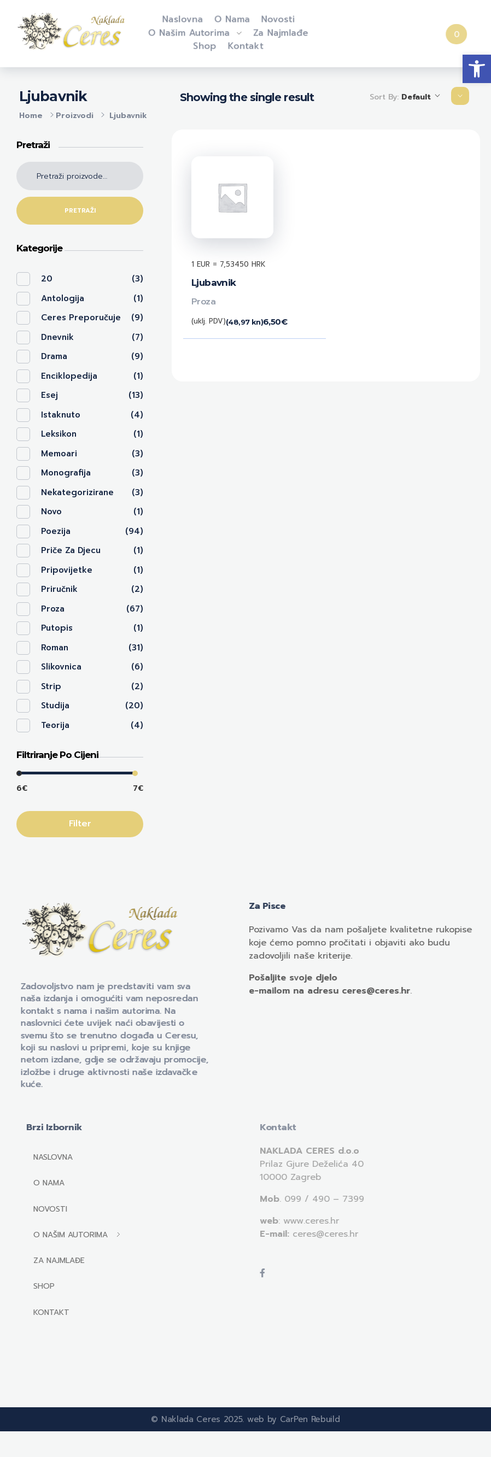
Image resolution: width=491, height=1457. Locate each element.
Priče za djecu (71, 550)
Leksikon (59, 434)
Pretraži (80, 210)
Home (31, 115)
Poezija (56, 531)
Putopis (57, 628)
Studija (55, 706)
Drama (54, 356)
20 (46, 279)
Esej (49, 395)
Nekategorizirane (77, 492)
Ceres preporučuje (81, 318)
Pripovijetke (66, 570)
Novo (51, 512)
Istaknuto (60, 415)
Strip (51, 686)
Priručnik (59, 589)
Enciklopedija (69, 376)
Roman (54, 648)
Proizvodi (74, 115)
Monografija (66, 473)
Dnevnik (57, 337)
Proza (203, 301)
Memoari (59, 454)
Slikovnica (61, 667)
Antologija (62, 298)
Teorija (55, 725)
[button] (477, 69)
